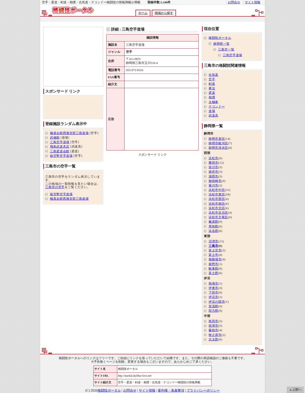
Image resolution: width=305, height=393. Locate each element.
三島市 (213, 246)
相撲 (212, 97)
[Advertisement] (152, 19)
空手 (212, 79)
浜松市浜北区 (218, 212)
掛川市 (213, 167)
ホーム (143, 13)
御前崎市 (215, 181)
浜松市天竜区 (218, 217)
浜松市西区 (217, 199)
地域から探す (164, 13)
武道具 (213, 115)
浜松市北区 (217, 208)
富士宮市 (215, 250)
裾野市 (213, 264)
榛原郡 (213, 221)
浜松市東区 (217, 194)
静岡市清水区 (218, 147)
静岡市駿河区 (218, 143)
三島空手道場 (59, 142)
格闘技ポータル (220, 38)
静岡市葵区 (217, 138)
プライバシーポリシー (203, 390)
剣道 (212, 84)
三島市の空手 (55, 187)
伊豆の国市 (217, 301)
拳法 (212, 88)
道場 (212, 111)
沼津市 (213, 241)
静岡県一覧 (221, 43)
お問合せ (234, 2)
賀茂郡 (213, 306)
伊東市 (213, 288)
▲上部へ (295, 389)
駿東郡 (213, 268)
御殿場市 (215, 259)
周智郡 (213, 226)
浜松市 (213, 158)
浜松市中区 (217, 190)
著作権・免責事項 (171, 390)
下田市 (213, 292)
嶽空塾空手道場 (61, 156)
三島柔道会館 (59, 151)
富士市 (213, 255)
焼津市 (213, 325)
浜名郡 (213, 231)
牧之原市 (215, 335)
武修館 (55, 137)
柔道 (212, 93)
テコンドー (217, 106)
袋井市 (213, 171)
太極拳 (213, 102)
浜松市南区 (217, 203)
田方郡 (213, 310)
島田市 (213, 321)
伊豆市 (213, 297)
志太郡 (213, 339)
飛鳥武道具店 (59, 146)
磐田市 (213, 162)
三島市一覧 (226, 49)
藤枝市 (213, 330)
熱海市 (213, 283)
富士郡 (213, 273)
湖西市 (213, 176)
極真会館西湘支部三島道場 (69, 133)
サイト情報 (252, 2)
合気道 (213, 75)
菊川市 (213, 185)
